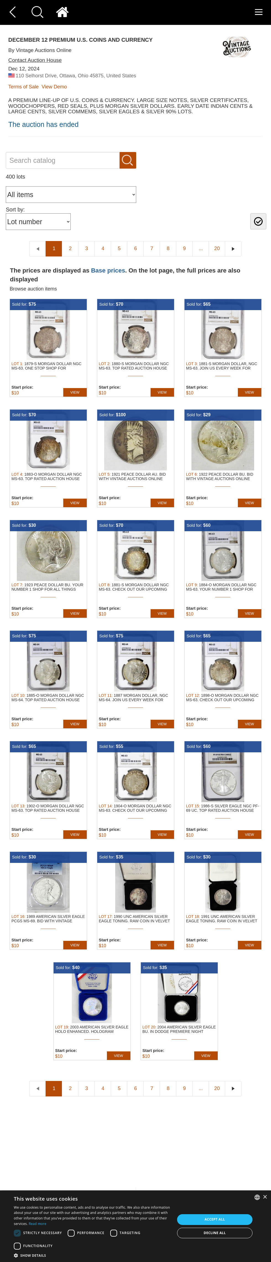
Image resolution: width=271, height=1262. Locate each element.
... (201, 248)
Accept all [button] (214, 1219)
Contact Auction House (35, 60)
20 (217, 248)
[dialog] (135, 1226)
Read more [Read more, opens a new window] (37, 1223)
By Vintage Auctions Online (40, 50)
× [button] (265, 1197)
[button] (92, 1255)
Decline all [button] (215, 1232)
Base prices (108, 270)
